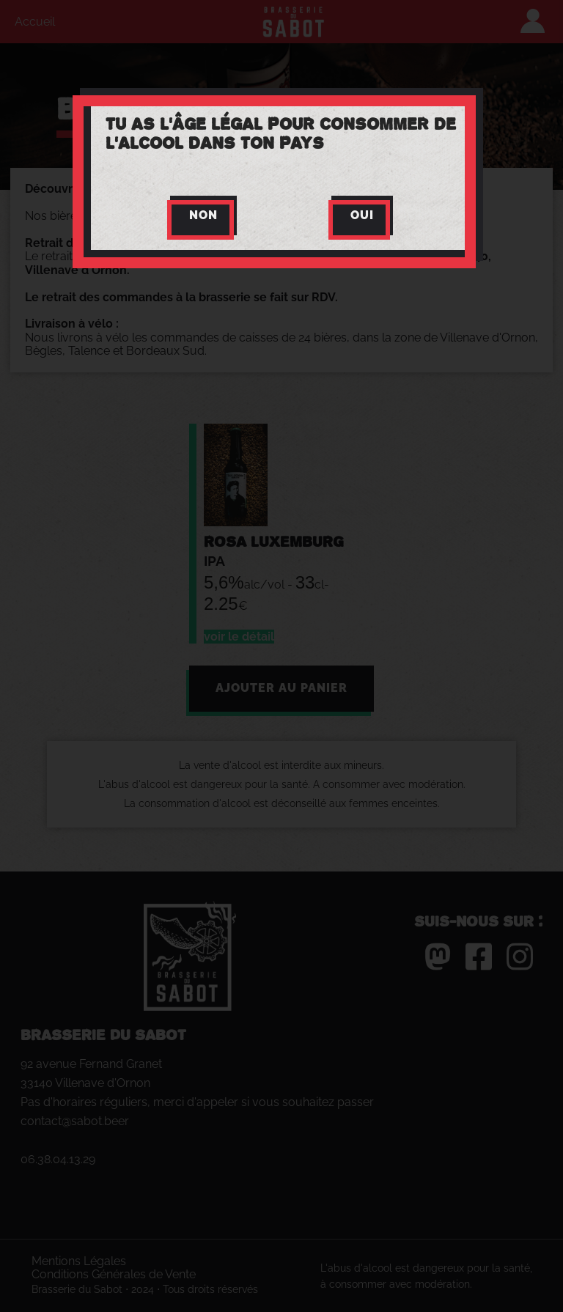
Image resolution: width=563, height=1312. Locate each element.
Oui (362, 215)
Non (203, 215)
